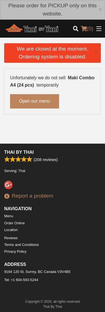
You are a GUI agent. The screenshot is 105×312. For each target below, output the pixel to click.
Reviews (11, 238)
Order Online (14, 223)
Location (11, 230)
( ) (87, 28)
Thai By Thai (19, 152)
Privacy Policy (15, 251)
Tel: (21, 280)
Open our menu (34, 101)
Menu (8, 216)
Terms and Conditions (21, 245)
